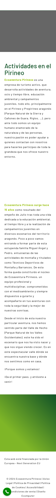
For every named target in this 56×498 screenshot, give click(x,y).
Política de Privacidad (27, 483)
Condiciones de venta (23, 491)
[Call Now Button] (7, 492)
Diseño (41, 491)
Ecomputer (28, 495)
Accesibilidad (35, 487)
